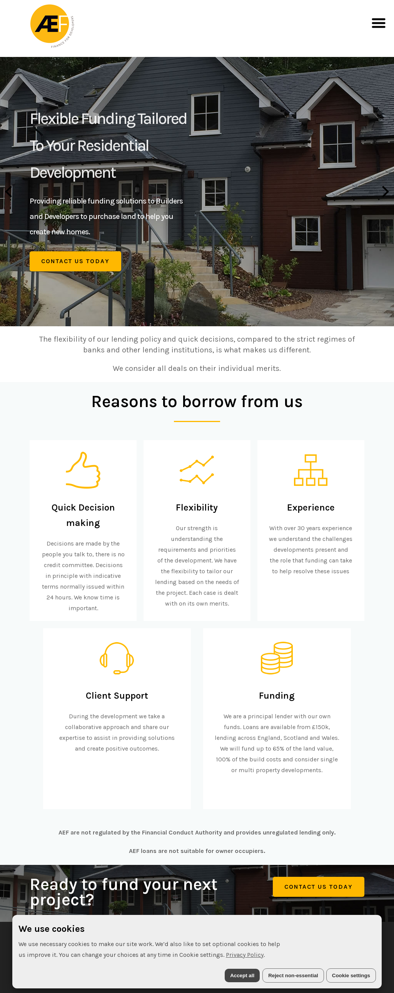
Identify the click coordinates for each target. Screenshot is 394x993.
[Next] (384, 191)
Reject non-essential (293, 975)
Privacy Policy (245, 954)
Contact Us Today (75, 261)
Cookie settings (351, 975)
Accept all (242, 975)
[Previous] (9, 191)
